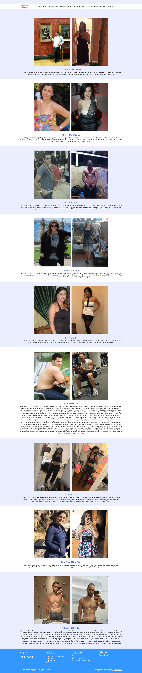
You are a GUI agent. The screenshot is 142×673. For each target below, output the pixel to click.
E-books (102, 6)
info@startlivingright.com (81, 660)
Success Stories (78, 6)
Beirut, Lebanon (78, 656)
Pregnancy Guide (92, 6)
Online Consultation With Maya (47, 6)
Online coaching (65, 6)
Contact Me (112, 6)
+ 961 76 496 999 (78, 658)
